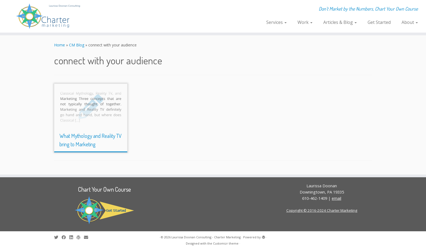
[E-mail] (88, 237)
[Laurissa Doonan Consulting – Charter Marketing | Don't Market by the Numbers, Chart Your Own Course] (49, 16)
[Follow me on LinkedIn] (72, 237)
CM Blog (76, 45)
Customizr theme (226, 243)
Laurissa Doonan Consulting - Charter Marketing (206, 237)
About (410, 22)
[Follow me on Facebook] (65, 237)
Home (59, 45)
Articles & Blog (340, 22)
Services (276, 22)
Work (304, 22)
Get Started (379, 22)
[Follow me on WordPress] (80, 237)
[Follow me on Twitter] (58, 237)
